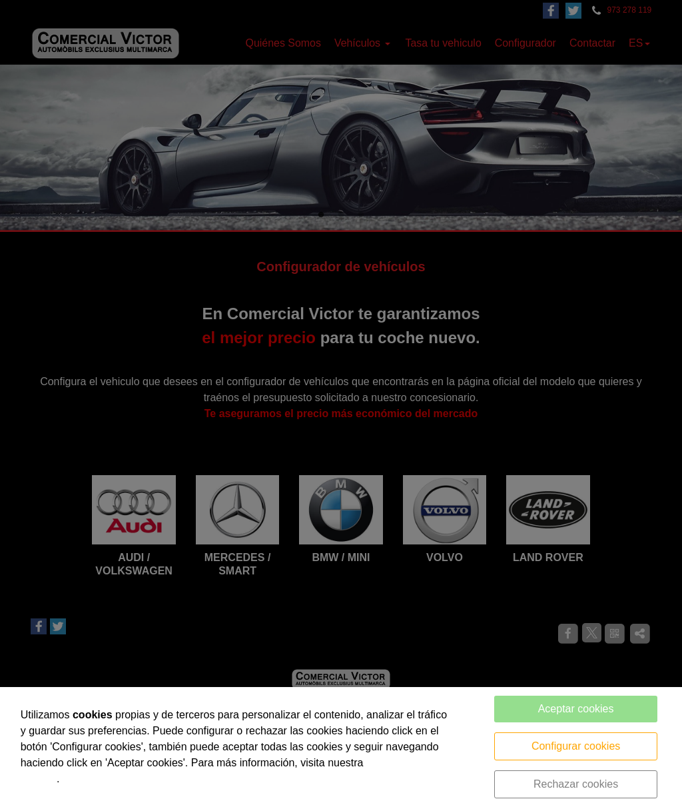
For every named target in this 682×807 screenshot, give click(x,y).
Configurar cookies (575, 746)
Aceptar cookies (576, 708)
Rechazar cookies (575, 784)
